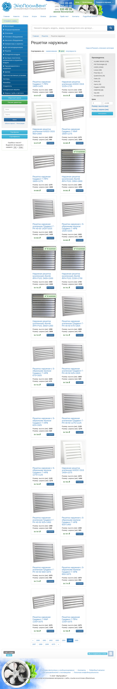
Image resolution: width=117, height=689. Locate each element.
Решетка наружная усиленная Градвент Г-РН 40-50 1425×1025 (43, 226)
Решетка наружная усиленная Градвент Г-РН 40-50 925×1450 (43, 520)
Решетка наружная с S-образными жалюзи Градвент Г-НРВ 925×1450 (73, 521)
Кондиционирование (11, 30)
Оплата (43, 16)
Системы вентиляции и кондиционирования (57, 670)
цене (61, 51)
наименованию (51, 51)
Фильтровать (102, 113)
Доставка (53, 16)
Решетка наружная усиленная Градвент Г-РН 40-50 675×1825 (73, 323)
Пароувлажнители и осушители (11, 67)
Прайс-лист (64, 16)
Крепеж (6, 72)
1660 (38, 640)
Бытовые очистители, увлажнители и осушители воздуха (12, 60)
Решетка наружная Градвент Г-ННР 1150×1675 (42, 619)
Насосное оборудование (13, 40)
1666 (76, 640)
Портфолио (14, 132)
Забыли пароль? (10, 123)
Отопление (8, 33)
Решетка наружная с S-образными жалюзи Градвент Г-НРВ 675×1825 (44, 372)
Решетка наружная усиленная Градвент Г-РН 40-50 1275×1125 (73, 420)
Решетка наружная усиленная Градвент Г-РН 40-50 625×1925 (73, 371)
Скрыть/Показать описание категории (100, 48)
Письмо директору (14, 102)
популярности (71, 51)
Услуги (34, 16)
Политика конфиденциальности (86, 672)
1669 (47, 644)
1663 (57, 640)
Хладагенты (7, 86)
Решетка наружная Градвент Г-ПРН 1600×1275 (42, 179)
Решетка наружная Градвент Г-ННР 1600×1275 (71, 131)
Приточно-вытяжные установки (14, 75)
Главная (6, 16)
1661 (44, 640)
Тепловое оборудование (13, 37)
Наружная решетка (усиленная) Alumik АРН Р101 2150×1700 (72, 276)
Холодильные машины (11, 89)
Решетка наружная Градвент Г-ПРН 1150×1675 (71, 619)
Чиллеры (6, 79)
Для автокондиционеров (13, 47)
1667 (34, 644)
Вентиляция (8, 26)
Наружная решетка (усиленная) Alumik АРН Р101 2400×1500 (43, 276)
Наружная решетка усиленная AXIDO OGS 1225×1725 (73, 84)
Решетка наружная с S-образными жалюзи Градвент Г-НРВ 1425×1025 (73, 227)
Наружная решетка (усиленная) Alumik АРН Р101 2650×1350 (43, 323)
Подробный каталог (90, 16)
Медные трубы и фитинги (13, 93)
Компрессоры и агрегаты (13, 44)
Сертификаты (14, 137)
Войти (15, 120)
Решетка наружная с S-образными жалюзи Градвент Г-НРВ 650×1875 (73, 570)
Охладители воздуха (11, 54)
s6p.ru (9, 655)
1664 (63, 640)
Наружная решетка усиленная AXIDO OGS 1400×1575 (73, 470)
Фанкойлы (6, 82)
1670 (53, 644)
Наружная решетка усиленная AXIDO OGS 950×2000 (44, 131)
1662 (51, 640)
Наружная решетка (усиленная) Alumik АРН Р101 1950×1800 (72, 179)
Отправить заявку (10, 21)
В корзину (50, 95)
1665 (70, 640)
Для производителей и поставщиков (56, 672)
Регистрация (20, 123)
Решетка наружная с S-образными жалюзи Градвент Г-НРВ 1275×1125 (44, 471)
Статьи (25, 16)
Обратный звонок (14, 98)
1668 (40, 644)
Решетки (7, 51)
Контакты (75, 16)
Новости (16, 16)
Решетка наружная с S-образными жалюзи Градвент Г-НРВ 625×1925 (44, 421)
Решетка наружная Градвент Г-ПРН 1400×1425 (42, 84)
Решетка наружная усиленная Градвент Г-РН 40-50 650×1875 (43, 569)
